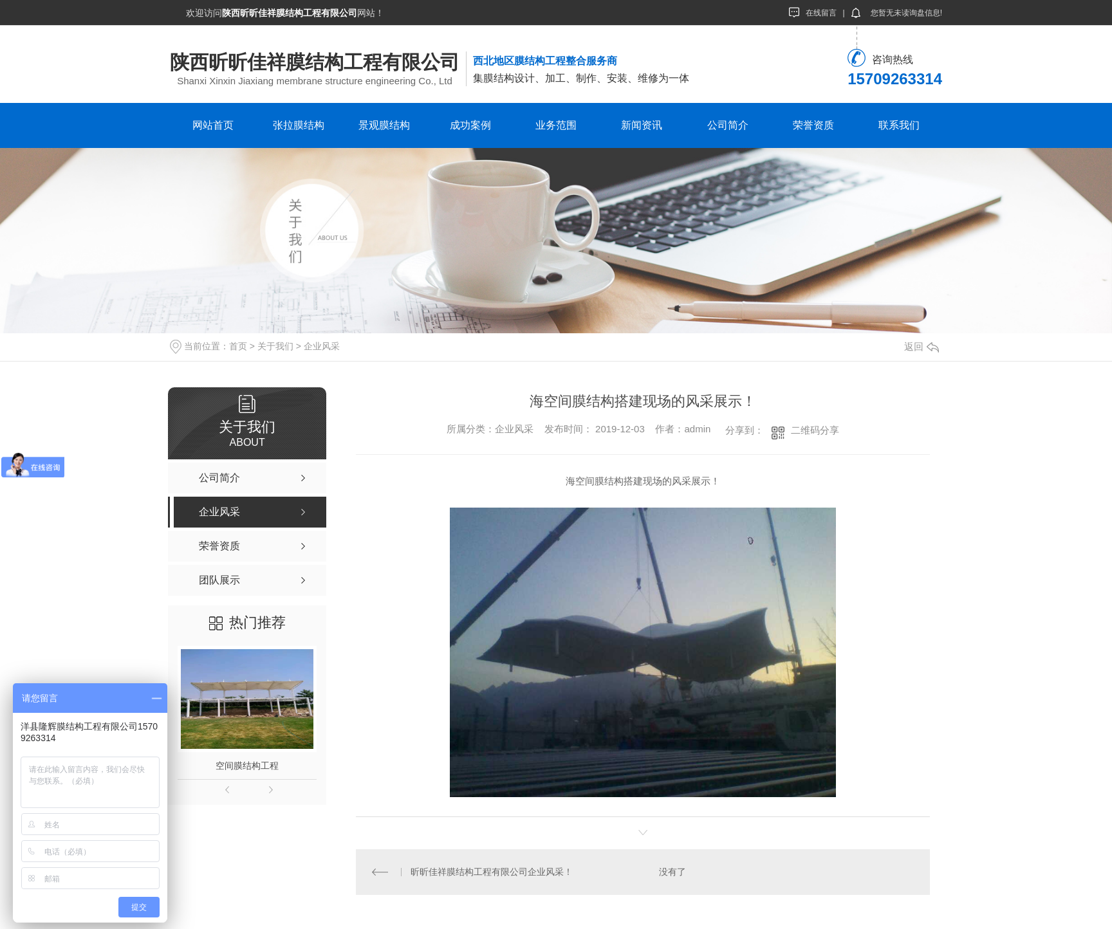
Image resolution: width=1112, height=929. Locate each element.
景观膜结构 (384, 125)
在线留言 (813, 12)
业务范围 (556, 125)
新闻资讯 (641, 125)
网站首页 (213, 125)
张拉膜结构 (298, 125)
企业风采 (322, 346)
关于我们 (275, 346)
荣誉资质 (813, 125)
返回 (921, 346)
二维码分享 (815, 430)
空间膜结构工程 (247, 765)
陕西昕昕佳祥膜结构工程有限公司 (314, 62)
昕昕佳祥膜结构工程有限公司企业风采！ (491, 872)
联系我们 (899, 125)
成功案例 (470, 125)
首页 (238, 346)
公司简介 (727, 125)
